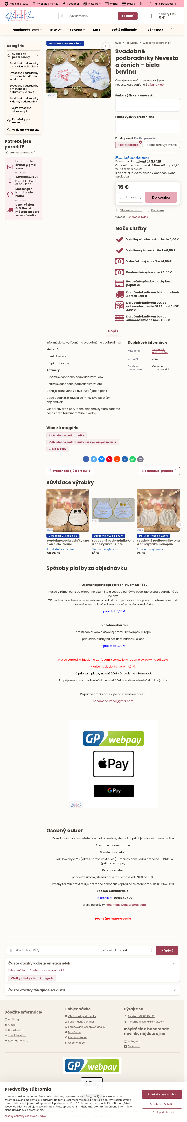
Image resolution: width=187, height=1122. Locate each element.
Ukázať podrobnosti (162, 1112)
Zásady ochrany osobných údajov (25, 1116)
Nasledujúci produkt (159, 471)
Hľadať (127, 16)
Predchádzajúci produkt (70, 471)
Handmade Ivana (137, 217)
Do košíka (161, 197)
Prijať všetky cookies (162, 1094)
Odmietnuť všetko (162, 1104)
